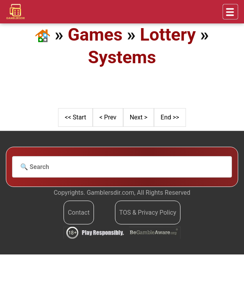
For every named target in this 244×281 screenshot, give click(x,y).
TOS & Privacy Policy (147, 212)
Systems (122, 57)
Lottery (168, 34)
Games (95, 34)
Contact (79, 212)
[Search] (122, 167)
